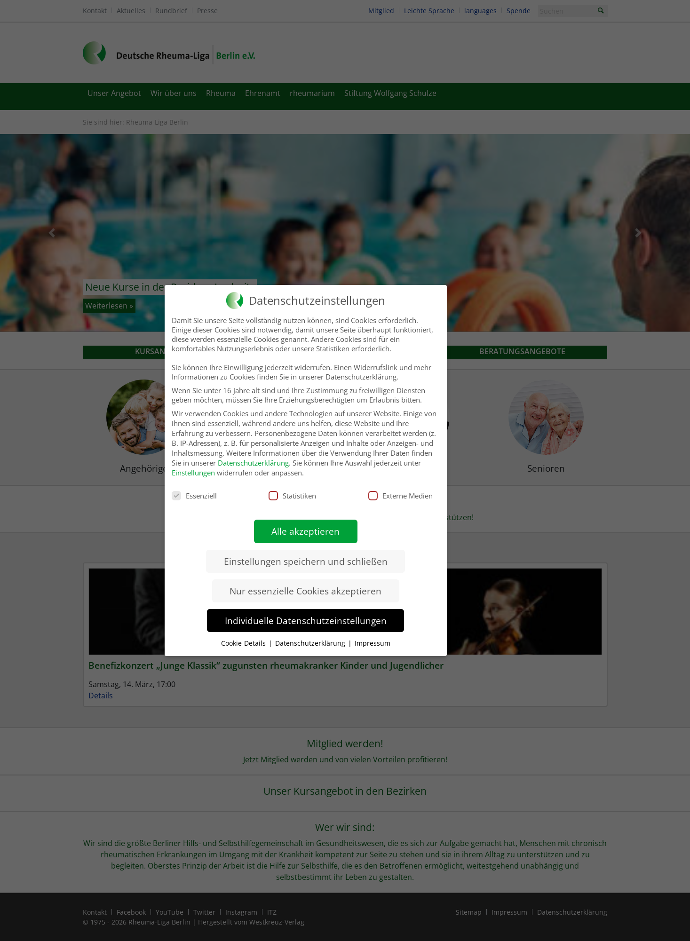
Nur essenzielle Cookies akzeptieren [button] (305, 583)
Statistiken (292, 488)
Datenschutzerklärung (253, 455)
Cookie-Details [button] (244, 635)
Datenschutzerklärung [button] (311, 635)
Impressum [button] (372, 635)
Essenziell (194, 488)
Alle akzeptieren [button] (305, 524)
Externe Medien (400, 488)
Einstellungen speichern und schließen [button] (306, 554)
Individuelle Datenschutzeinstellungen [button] (306, 613)
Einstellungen (193, 465)
